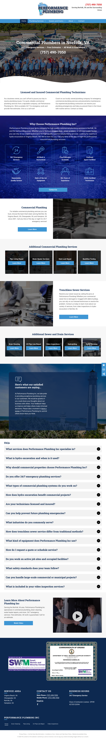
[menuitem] (24, 21)
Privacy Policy (22, 734)
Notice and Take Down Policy (63, 734)
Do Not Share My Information (36, 734)
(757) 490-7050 (93, 4)
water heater (91, 131)
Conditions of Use (50, 734)
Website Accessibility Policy (79, 734)
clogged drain (57, 131)
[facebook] (37, 704)
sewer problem (69, 131)
